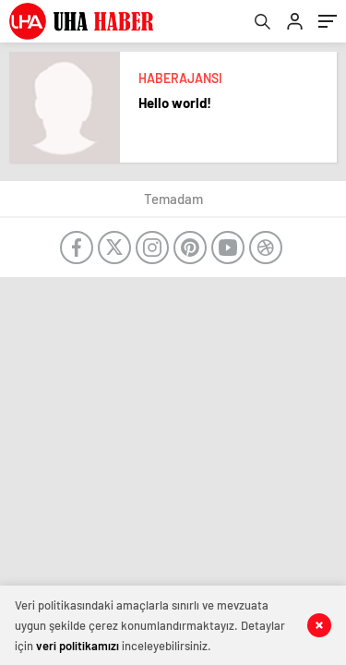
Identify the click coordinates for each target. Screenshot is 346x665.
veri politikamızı (77, 645)
